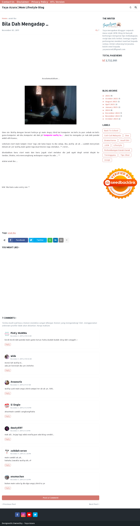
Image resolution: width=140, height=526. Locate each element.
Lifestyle (118, 145)
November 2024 (112, 116)
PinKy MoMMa (18, 332)
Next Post (93, 504)
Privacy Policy (39, 1)
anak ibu (12, 18)
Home (4, 18)
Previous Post (9, 504)
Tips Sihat (125, 155)
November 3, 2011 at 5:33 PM (20, 431)
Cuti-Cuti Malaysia (112, 135)
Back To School (111, 130)
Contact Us (8, 1)
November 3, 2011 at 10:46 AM (21, 359)
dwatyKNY (16, 427)
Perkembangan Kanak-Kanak (117, 150)
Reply (8, 344)
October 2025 (111, 98)
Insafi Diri (124, 140)
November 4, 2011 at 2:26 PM (20, 454)
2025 (107, 96)
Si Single (15, 404)
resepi (107, 160)
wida (13, 355)
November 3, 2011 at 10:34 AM (20, 336)
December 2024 (112, 113)
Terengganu (110, 155)
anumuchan (17, 476)
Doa (127, 135)
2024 (107, 110)
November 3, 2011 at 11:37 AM (20, 385)
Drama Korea (110, 140)
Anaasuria (16, 381)
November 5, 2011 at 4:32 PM (20, 479)
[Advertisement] (50, 56)
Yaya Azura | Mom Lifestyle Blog (23, 7)
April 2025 (110, 104)
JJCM (106, 145)
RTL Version (57, 1)
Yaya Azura (29, 523)
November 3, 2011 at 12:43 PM (20, 408)
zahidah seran (18, 450)
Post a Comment (50, 497)
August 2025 (111, 101)
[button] (130, 7)
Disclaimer (23, 1)
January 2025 (111, 107)
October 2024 (111, 119)
